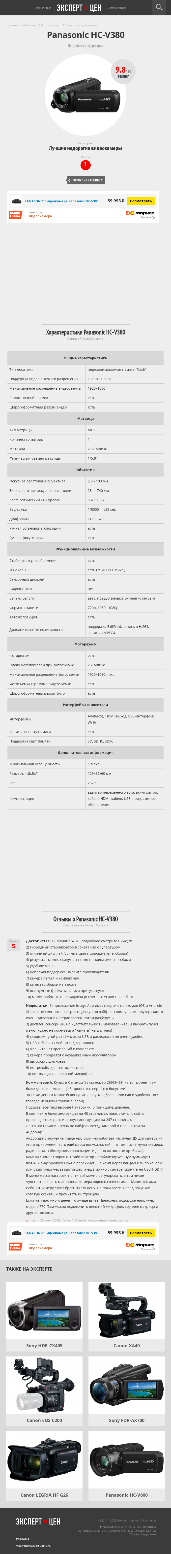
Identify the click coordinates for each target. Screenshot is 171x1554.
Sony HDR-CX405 (44, 1346)
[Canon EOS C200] (44, 1385)
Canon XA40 (127, 1346)
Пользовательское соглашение (120, 1527)
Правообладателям (143, 1534)
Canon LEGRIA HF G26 (44, 1495)
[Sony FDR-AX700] (126, 1385)
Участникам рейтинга (33, 1546)
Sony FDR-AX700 (126, 1420)
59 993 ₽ (114, 200)
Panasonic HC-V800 (127, 1495)
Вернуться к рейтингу (85, 180)
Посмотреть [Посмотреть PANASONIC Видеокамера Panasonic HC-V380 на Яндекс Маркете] (141, 201)
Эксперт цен (79, 8)
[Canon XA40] (126, 1310)
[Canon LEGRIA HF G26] (44, 1459)
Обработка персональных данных (133, 1530)
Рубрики (118, 7)
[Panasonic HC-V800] (126, 1459)
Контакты (149, 1520)
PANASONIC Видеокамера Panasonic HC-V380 (61, 201)
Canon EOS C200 (44, 1420)
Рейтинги (42, 7)
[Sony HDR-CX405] (44, 1310)
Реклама (22, 1539)
